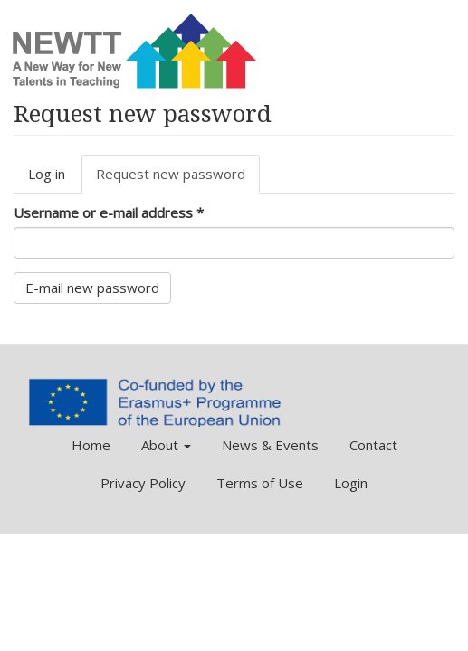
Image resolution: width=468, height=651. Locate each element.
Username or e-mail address (109, 212)
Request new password (178, 179)
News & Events (270, 445)
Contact (373, 445)
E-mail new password (92, 287)
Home (91, 445)
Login (351, 483)
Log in (46, 174)
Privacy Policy (143, 483)
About (166, 445)
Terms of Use (259, 483)
